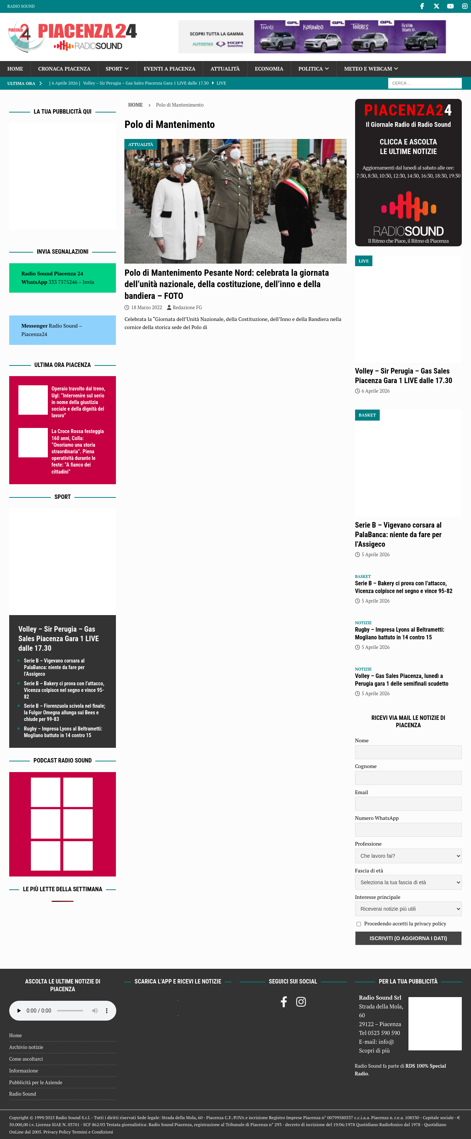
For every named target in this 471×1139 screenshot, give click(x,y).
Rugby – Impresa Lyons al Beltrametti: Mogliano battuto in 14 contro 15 (400, 633)
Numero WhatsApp (377, 817)
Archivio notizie (26, 1047)
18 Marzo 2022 (146, 307)
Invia (89, 281)
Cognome (366, 766)
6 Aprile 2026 (376, 391)
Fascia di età (369, 870)
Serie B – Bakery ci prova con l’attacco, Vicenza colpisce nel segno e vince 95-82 (64, 690)
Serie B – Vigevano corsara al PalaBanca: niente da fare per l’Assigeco (54, 667)
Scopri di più (374, 1050)
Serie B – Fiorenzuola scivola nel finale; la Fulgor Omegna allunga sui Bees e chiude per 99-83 (64, 712)
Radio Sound (21, 6)
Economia (269, 68)
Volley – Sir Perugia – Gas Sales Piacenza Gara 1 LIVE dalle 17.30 (58, 639)
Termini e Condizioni (92, 1132)
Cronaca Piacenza (64, 68)
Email (361, 792)
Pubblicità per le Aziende (35, 1082)
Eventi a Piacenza (170, 68)
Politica (310, 68)
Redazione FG (187, 307)
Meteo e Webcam (368, 68)
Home (15, 68)
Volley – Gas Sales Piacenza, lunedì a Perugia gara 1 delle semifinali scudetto (402, 679)
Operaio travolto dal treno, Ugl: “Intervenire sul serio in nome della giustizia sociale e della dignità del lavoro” (78, 402)
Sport (114, 68)
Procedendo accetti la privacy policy (405, 923)
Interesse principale (377, 896)
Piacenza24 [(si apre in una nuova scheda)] (34, 334)
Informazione (23, 1070)
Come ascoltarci (26, 1059)
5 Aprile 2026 (376, 554)
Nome (362, 740)
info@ (386, 1041)
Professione (368, 843)
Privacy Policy (57, 1132)
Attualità (225, 68)
